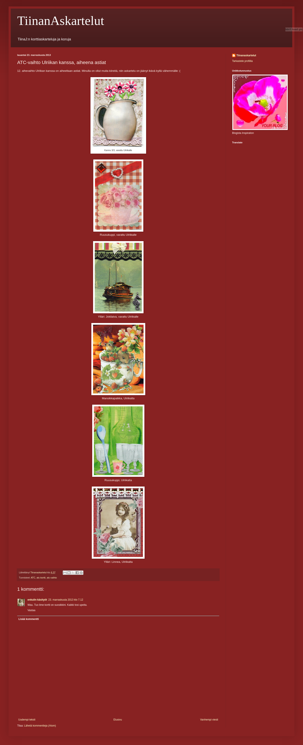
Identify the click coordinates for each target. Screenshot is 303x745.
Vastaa (31, 610)
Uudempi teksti (26, 719)
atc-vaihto (52, 577)
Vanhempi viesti (209, 719)
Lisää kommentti (28, 619)
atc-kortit (41, 577)
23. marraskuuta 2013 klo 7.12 (65, 599)
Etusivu (117, 719)
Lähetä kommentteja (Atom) (40, 725)
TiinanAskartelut (60, 21)
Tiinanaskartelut (246, 55)
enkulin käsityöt (37, 599)
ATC (33, 577)
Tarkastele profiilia (242, 61)
